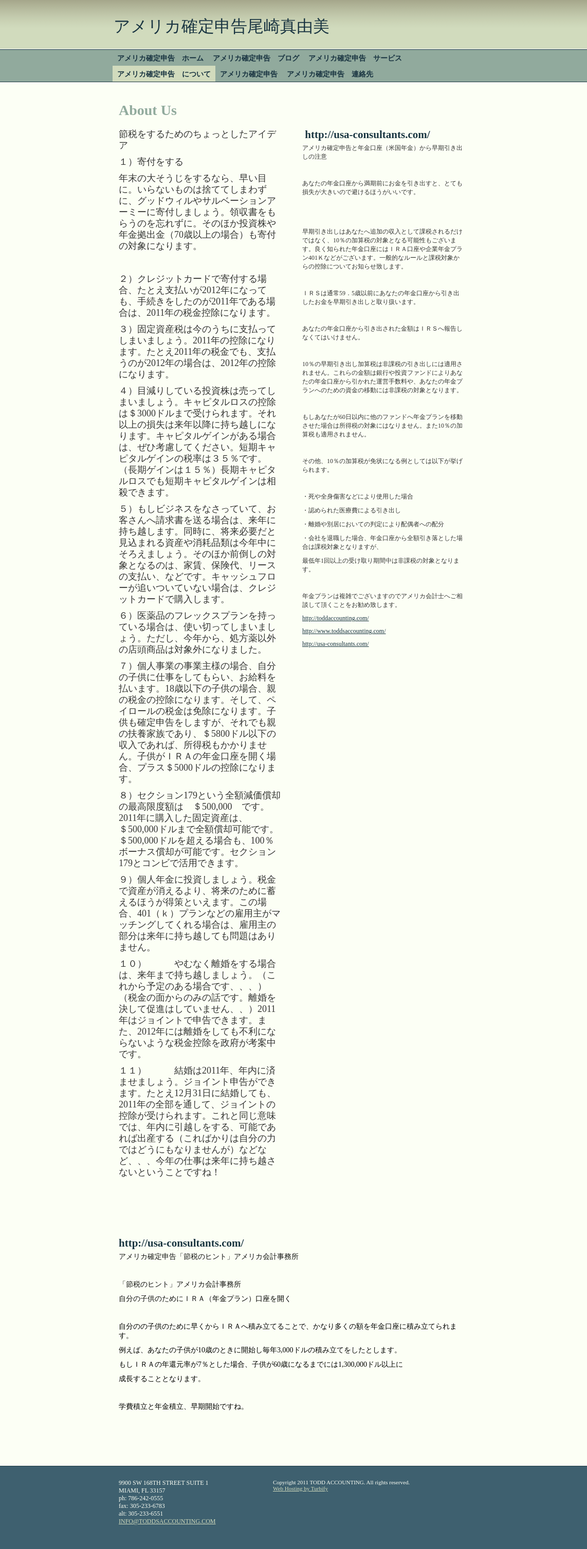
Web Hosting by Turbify (300, 1488)
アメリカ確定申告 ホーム (160, 58)
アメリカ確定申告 (249, 74)
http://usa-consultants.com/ (335, 643)
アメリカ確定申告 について (164, 74)
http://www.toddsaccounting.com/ (344, 631)
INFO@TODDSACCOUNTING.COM (167, 1521)
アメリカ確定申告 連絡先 (330, 74)
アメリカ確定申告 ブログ (256, 58)
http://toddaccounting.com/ (335, 618)
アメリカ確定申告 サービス (355, 58)
